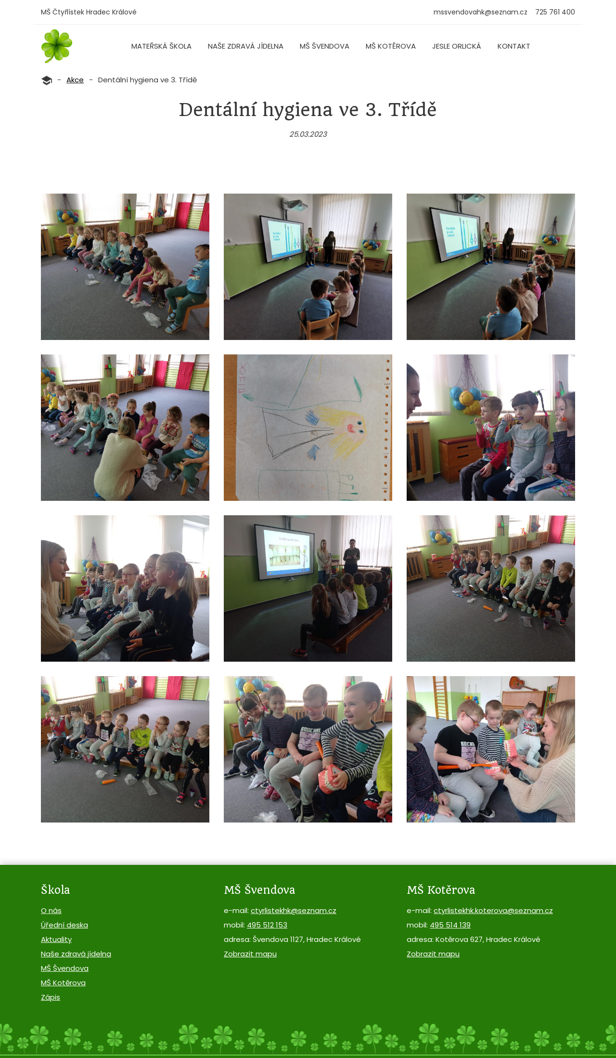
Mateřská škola (161, 46)
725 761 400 (555, 12)
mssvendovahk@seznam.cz (480, 12)
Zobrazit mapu (250, 954)
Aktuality (56, 939)
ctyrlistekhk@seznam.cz (293, 910)
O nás (51, 910)
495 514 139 (450, 925)
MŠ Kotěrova (391, 46)
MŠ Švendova (324, 46)
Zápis (50, 997)
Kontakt (514, 46)
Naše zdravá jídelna (245, 46)
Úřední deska (64, 925)
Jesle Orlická (456, 46)
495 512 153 (267, 925)
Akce (75, 80)
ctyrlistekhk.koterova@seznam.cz (493, 910)
